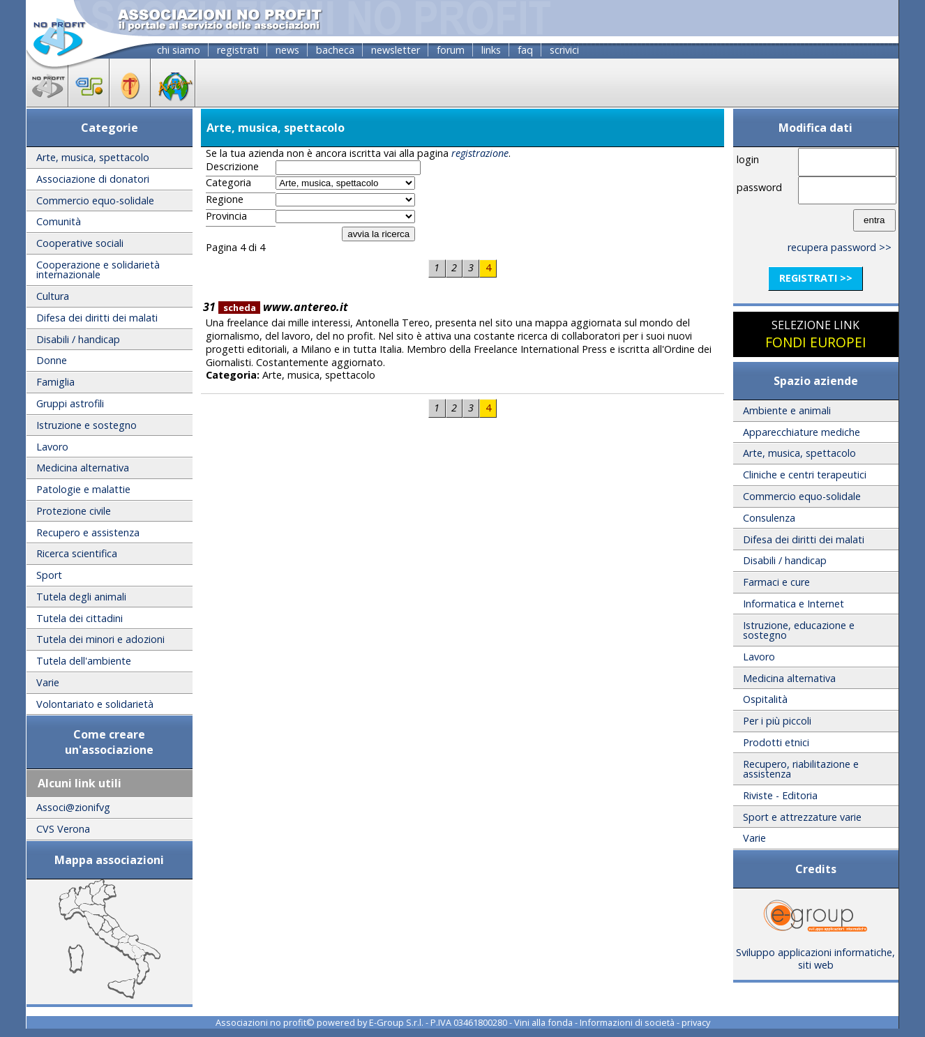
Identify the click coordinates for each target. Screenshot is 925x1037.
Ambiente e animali (787, 410)
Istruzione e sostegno (86, 425)
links (491, 49)
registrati (238, 49)
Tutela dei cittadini (79, 618)
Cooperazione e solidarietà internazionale (98, 269)
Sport (49, 575)
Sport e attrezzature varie (802, 817)
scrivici (564, 49)
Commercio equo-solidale (95, 200)
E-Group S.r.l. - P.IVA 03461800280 (438, 1022)
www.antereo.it (283, 307)
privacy (696, 1022)
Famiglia (55, 381)
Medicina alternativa (82, 467)
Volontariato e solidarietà (94, 704)
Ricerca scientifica (76, 553)
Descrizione (232, 166)
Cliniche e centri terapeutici (804, 474)
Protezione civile (73, 510)
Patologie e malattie (83, 489)
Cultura (52, 296)
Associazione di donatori (92, 179)
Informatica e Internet (793, 603)
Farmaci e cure (776, 582)
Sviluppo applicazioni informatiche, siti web (815, 954)
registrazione (480, 153)
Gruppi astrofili (70, 403)
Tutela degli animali (81, 596)
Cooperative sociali (79, 243)
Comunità (58, 221)
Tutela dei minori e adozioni (100, 639)
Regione (224, 199)
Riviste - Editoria (780, 795)
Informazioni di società (627, 1022)
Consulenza (769, 517)
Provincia (226, 216)
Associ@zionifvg (73, 807)
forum (451, 49)
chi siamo (178, 49)
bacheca (335, 49)
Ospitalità (765, 699)
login (748, 159)
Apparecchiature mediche (801, 432)
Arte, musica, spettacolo (92, 157)
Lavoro (52, 446)
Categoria (228, 182)
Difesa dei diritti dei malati (97, 317)
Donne (51, 360)
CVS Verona (63, 828)
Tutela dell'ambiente (83, 660)
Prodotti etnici (776, 742)
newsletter (395, 49)
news (287, 49)
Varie (47, 682)
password (759, 187)
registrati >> (815, 278)
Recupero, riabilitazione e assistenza (801, 768)
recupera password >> (840, 247)
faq (525, 49)
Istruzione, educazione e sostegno (799, 630)
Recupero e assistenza (88, 532)
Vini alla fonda (543, 1022)
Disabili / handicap (78, 339)
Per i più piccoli (777, 720)
